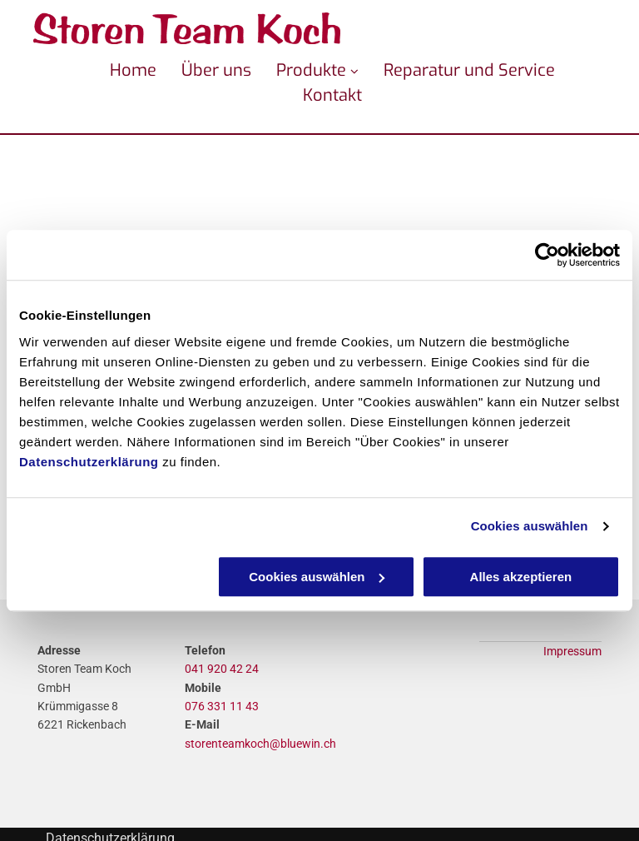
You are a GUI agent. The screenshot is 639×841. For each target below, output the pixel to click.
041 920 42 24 (222, 668)
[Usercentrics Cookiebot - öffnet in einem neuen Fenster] (547, 254)
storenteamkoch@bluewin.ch (260, 743)
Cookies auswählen (529, 526)
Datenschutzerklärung (89, 462)
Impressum (572, 651)
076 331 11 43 (222, 706)
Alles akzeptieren (521, 577)
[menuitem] (120, 70)
